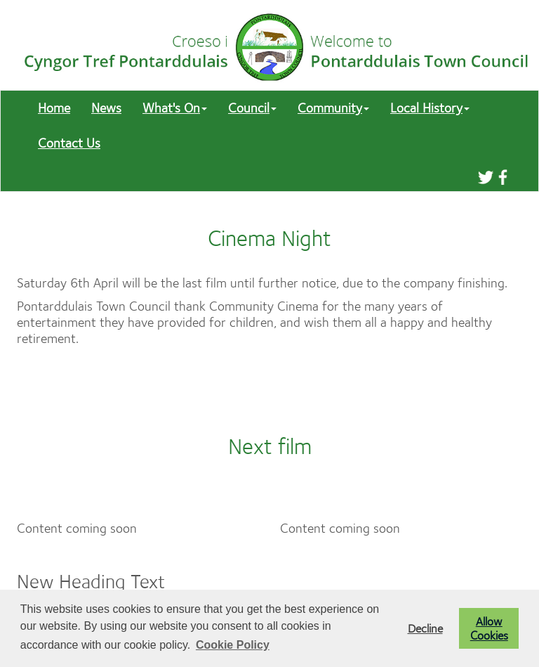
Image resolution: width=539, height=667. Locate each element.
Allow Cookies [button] (489, 628)
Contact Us (69, 143)
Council (252, 108)
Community (333, 108)
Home (54, 108)
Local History (430, 108)
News (106, 108)
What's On (174, 108)
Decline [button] (425, 628)
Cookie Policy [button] (233, 645)
